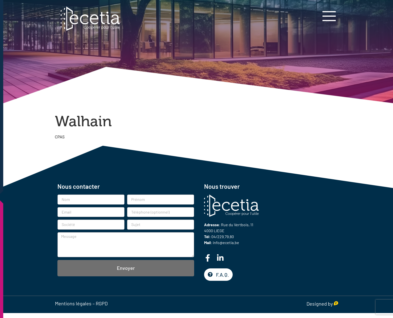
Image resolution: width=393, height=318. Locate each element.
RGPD (102, 303)
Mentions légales (73, 303)
